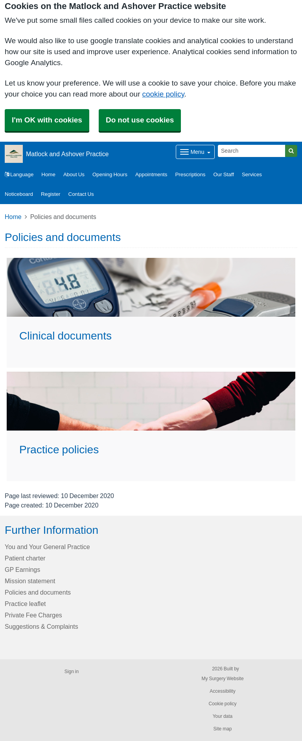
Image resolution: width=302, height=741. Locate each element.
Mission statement (30, 581)
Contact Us (81, 194)
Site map (222, 728)
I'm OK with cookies (47, 120)
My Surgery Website (222, 678)
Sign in (71, 671)
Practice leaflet (25, 603)
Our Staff (224, 174)
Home (48, 174)
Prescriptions (190, 174)
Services (252, 174)
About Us (74, 174)
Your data (223, 716)
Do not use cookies (140, 120)
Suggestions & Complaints (41, 626)
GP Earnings (22, 569)
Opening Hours (109, 174)
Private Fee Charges (33, 615)
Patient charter (25, 558)
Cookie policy (222, 703)
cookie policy (163, 94)
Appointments (151, 174)
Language (19, 174)
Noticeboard (19, 194)
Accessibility (222, 691)
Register (51, 194)
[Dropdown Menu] (195, 152)
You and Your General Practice (47, 547)
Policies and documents (38, 592)
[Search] (251, 151)
